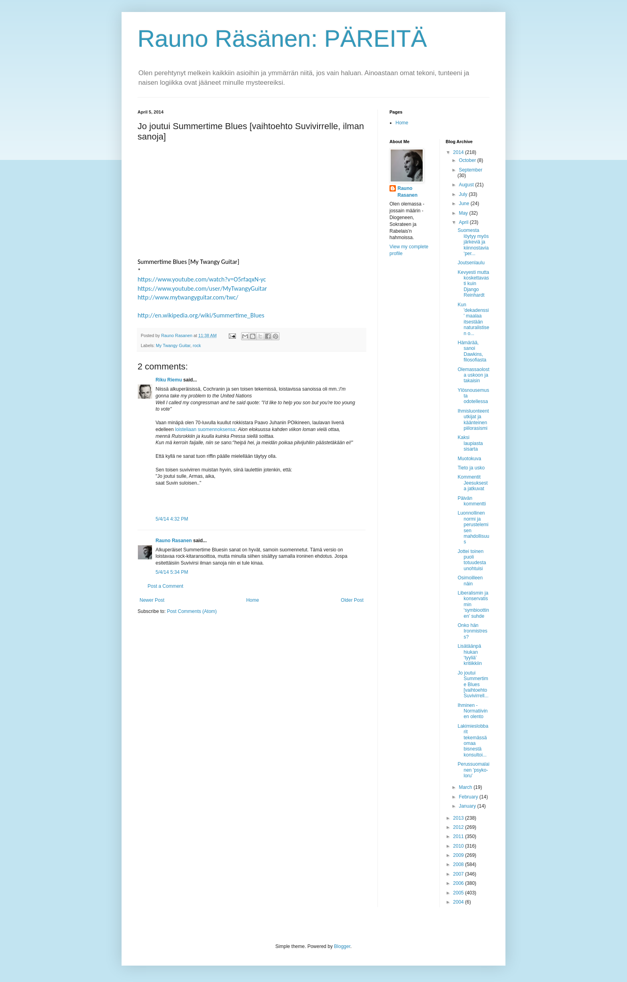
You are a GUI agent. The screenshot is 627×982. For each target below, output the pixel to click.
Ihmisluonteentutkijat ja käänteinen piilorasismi (473, 419)
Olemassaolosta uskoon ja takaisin (473, 375)
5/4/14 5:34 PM (172, 572)
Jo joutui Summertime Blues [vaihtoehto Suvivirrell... (472, 684)
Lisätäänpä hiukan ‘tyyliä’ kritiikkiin (469, 654)
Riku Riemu (169, 380)
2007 (459, 874)
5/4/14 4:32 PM (172, 519)
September (470, 170)
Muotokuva (469, 458)
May (464, 213)
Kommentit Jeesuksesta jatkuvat (472, 482)
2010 (459, 846)
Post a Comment (165, 586)
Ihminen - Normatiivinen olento (472, 711)
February (469, 797)
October (468, 160)
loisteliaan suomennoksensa (205, 429)
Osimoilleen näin (470, 580)
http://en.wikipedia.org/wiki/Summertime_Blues (201, 315)
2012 (459, 827)
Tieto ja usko (471, 468)
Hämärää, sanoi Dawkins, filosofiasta (471, 351)
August (467, 185)
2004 (459, 902)
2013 (459, 818)
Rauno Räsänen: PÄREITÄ (282, 38)
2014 (459, 152)
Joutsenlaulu (470, 262)
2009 (459, 855)
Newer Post (152, 600)
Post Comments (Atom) (192, 611)
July (464, 194)
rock (197, 345)
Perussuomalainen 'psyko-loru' (473, 769)
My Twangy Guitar (173, 345)
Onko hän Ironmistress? (472, 631)
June (464, 203)
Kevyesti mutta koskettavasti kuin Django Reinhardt (473, 283)
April (464, 222)
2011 (459, 836)
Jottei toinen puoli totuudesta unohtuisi (471, 560)
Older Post (352, 600)
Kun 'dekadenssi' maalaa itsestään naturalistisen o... (473, 319)
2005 (459, 893)
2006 (459, 883)
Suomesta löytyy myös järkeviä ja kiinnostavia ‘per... (473, 242)
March (466, 787)
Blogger (342, 946)
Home (252, 600)
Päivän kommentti (471, 501)
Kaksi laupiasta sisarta (470, 443)
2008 (459, 864)
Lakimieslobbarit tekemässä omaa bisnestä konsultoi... (472, 740)
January (468, 806)
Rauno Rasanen (174, 540)
